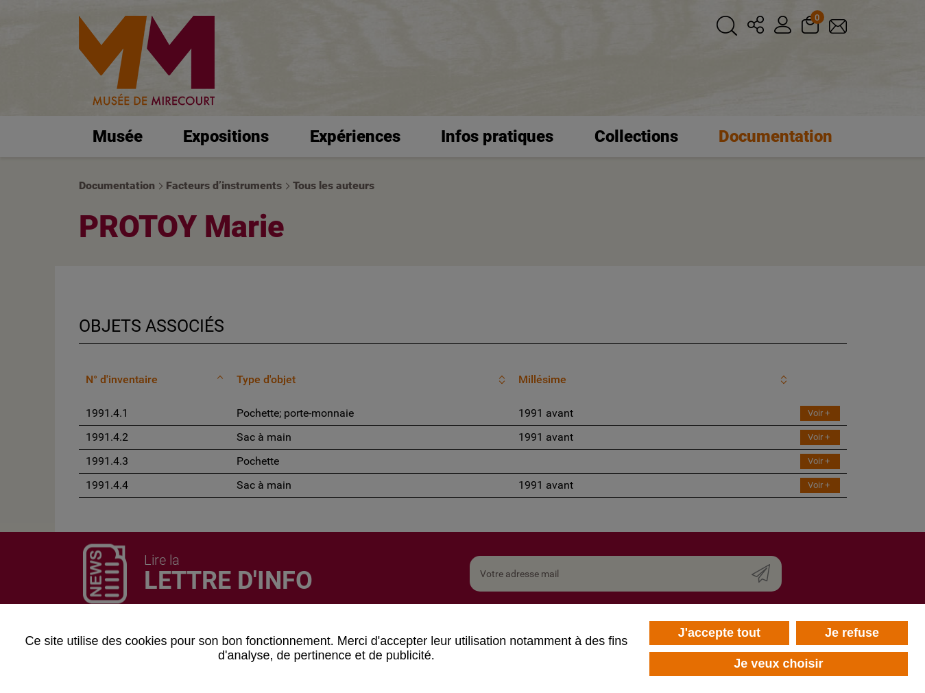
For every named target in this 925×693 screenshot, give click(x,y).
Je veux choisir (778, 663)
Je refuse (852, 633)
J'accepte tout (719, 633)
